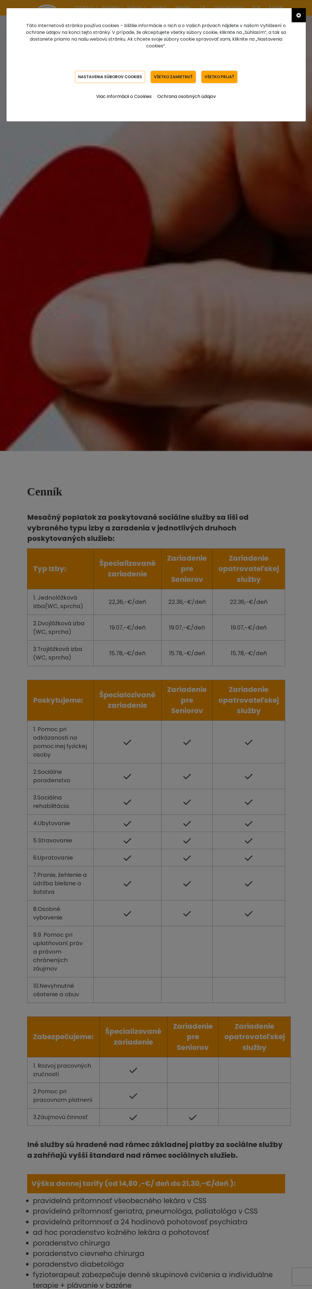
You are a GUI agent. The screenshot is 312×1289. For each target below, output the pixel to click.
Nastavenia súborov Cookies (109, 77)
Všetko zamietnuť (173, 77)
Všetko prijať (220, 77)
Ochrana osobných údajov (186, 96)
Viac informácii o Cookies (124, 96)
